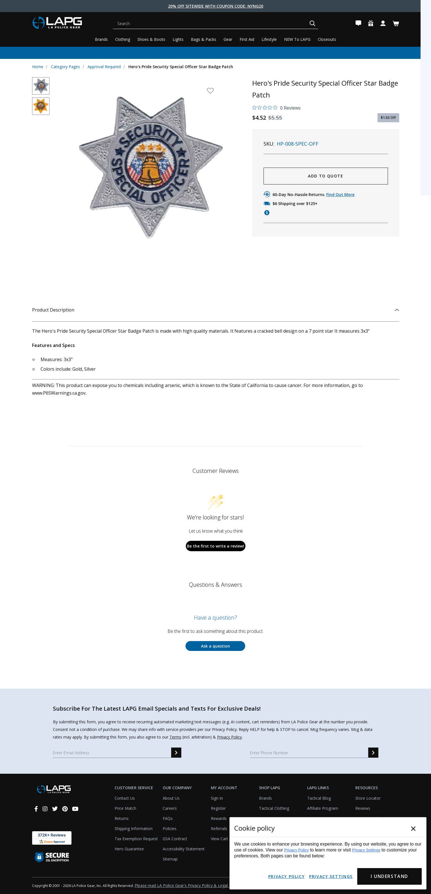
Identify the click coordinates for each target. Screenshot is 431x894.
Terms (175, 737)
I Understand (389, 876)
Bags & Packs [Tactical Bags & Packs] (203, 39)
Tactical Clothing (274, 808)
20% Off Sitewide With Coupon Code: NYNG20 (215, 6)
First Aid (247, 39)
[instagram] (45, 809)
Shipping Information (134, 828)
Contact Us (125, 798)
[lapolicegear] (66, 23)
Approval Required (104, 66)
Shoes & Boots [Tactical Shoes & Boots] (151, 39)
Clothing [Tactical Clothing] (122, 39)
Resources (366, 787)
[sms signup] (373, 753)
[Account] (383, 23)
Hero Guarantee (129, 848)
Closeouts (327, 39)
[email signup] (176, 753)
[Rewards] (371, 23)
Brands (101, 39)
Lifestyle (269, 39)
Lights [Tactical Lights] (178, 39)
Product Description (215, 310)
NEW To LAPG (297, 39)
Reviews (362, 808)
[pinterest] (65, 809)
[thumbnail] (40, 85)
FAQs (168, 818)
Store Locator (368, 798)
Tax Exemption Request (136, 838)
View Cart (219, 838)
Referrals (219, 828)
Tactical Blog (319, 798)
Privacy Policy (229, 737)
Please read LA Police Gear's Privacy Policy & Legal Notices (189, 885)
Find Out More (340, 194)
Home (37, 66)
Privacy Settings (366, 850)
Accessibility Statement (184, 848)
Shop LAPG (269, 787)
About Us (171, 798)
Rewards (219, 818)
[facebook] (36, 809)
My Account (224, 787)
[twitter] (55, 809)
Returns (122, 818)
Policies (170, 828)
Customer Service (134, 787)
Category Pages (65, 66)
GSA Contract (175, 838)
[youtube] (75, 809)
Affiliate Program (322, 808)
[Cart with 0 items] (395, 23)
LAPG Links (318, 787)
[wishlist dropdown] (210, 92)
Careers (170, 808)
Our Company (177, 787)
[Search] (211, 23)
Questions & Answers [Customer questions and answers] (215, 584)
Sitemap (170, 859)
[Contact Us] (358, 23)
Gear (228, 39)
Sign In (217, 798)
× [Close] (413, 828)
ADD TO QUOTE (325, 176)
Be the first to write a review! (215, 546)
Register (218, 808)
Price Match (125, 808)
